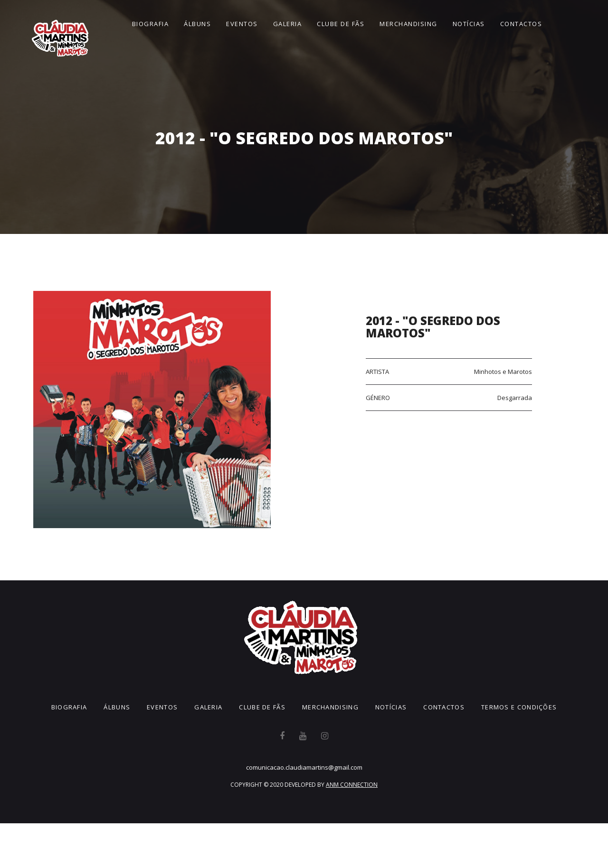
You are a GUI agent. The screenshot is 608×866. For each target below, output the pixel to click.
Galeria (287, 23)
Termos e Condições (519, 707)
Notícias (469, 23)
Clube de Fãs (340, 23)
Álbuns (197, 23)
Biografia (150, 23)
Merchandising (408, 23)
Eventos (242, 23)
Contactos (521, 23)
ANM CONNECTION (352, 785)
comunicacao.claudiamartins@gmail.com (304, 767)
